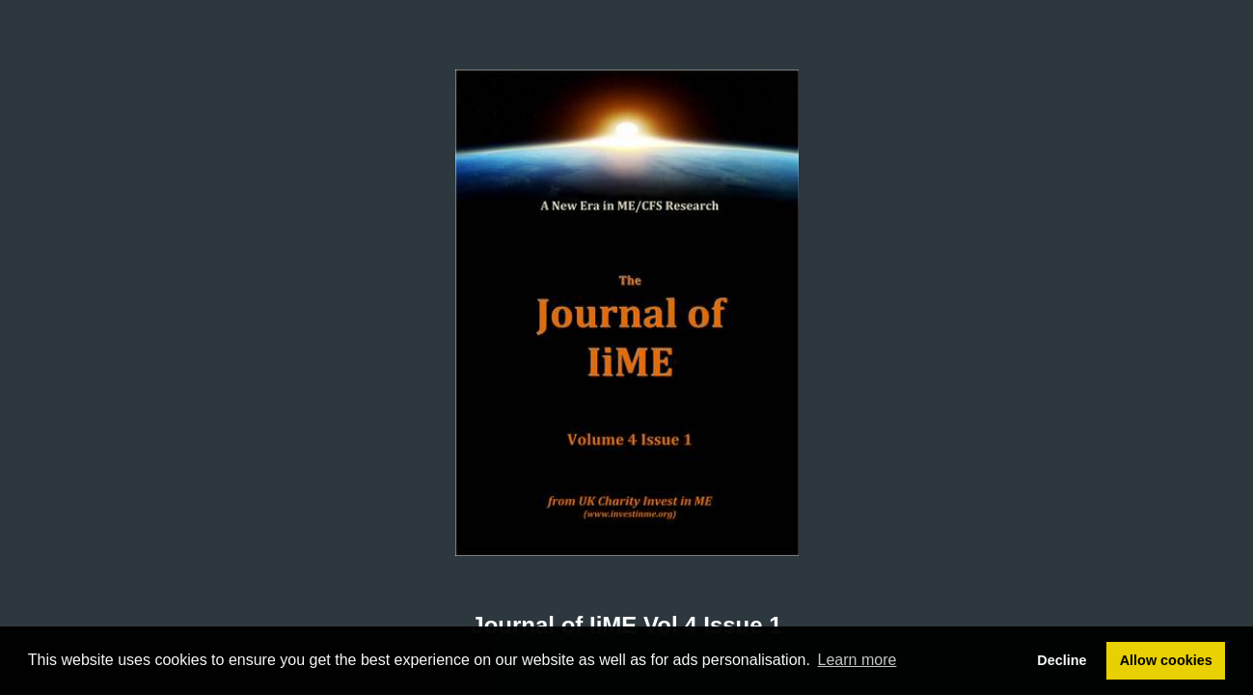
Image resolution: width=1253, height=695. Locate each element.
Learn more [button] (857, 660)
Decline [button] (1061, 660)
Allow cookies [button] (1166, 660)
